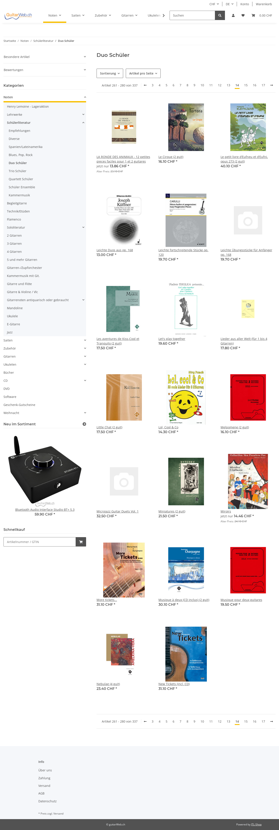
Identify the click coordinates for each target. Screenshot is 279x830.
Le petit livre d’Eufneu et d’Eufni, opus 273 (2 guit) (244, 159)
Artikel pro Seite (141, 73)
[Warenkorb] (262, 15)
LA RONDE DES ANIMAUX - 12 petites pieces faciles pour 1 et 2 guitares (123, 159)
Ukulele (12, 316)
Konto (244, 4)
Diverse (14, 139)
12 (219, 85)
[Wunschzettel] (243, 15)
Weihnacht (11, 413)
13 (228, 85)
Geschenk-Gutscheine (19, 405)
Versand (44, 786)
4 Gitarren (14, 252)
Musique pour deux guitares (241, 600)
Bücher (8, 372)
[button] (233, 15)
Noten (8, 97)
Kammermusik (19, 195)
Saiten (8, 340)
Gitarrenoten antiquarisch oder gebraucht (38, 300)
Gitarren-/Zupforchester (24, 268)
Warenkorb (264, 4)
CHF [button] (212, 4)
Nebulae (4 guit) (108, 684)
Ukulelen (9, 364)
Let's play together (171, 339)
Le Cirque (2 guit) (170, 157)
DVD (6, 389)
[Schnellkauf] (39, 542)
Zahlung (44, 778)
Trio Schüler (17, 171)
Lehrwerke (14, 114)
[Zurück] (145, 85)
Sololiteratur (16, 227)
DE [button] (228, 4)
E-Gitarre (13, 324)
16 (254, 85)
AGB (41, 793)
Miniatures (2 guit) (171, 511)
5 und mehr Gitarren (22, 260)
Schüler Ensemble (22, 187)
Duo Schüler (18, 163)
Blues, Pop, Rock (20, 155)
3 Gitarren (14, 243)
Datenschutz (47, 801)
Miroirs (226, 511)
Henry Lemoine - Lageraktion (28, 106)
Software (9, 397)
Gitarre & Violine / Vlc (22, 292)
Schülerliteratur (19, 123)
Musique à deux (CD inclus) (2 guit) (183, 600)
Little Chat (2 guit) (109, 427)
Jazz (10, 332)
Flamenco (14, 219)
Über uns (45, 770)
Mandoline (15, 308)
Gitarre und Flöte (19, 284)
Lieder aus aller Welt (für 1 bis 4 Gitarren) (244, 341)
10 (202, 85)
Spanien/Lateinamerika (26, 147)
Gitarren (9, 356)
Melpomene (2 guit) (235, 427)
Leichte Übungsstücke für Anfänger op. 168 (246, 252)
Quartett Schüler (21, 179)
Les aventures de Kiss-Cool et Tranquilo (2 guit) (118, 341)
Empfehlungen (19, 131)
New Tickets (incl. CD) (174, 684)
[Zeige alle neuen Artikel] (84, 424)
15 (246, 85)
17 (263, 85)
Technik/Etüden (18, 211)
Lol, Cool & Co (168, 427)
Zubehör (9, 348)
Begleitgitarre (17, 203)
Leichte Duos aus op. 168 (115, 250)
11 (211, 85)
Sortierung (108, 73)
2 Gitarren (14, 235)
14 (237, 85)
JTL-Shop (256, 824)
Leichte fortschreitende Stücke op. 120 (183, 252)
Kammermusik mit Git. (23, 276)
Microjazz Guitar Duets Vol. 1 (118, 511)
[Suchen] (192, 15)
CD (5, 381)
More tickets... (107, 600)
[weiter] (272, 85)
